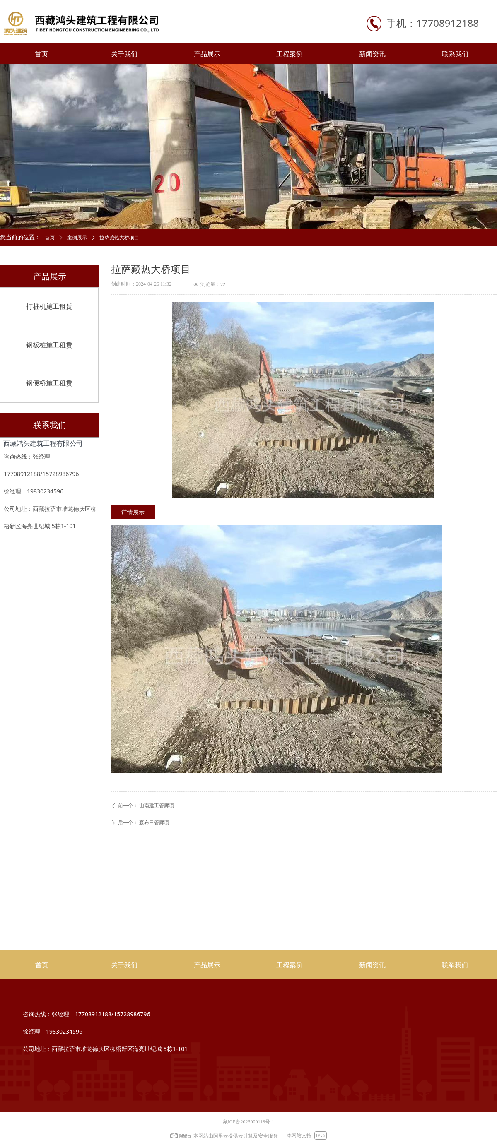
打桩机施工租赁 (49, 306)
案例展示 (77, 238)
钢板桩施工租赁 (49, 345)
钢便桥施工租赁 (49, 383)
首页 (50, 238)
